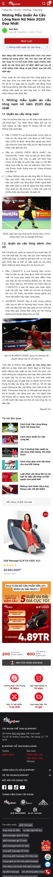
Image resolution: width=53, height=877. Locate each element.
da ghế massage (11, 871)
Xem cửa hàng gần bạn (26, 662)
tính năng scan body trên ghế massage (21, 866)
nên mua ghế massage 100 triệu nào (20, 856)
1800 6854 (8, 754)
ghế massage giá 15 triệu (15, 840)
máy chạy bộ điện (11, 830)
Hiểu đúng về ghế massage (19, 502)
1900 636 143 (34, 754)
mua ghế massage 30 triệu (16, 851)
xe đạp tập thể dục (32, 830)
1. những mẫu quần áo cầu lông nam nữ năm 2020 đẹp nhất (23, 47)
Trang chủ (7, 10)
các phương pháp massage (35, 871)
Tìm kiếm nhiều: (9, 824)
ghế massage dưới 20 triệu (16, 845)
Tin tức (17, 10)
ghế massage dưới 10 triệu (15, 835)
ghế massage (25, 825)
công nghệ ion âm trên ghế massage (20, 861)
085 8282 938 (35, 757)
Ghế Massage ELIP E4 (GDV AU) (22, 560)
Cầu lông (38, 10)
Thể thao (27, 10)
